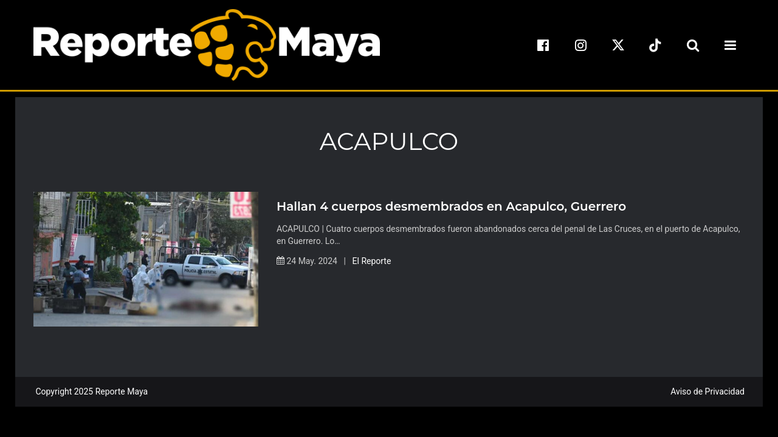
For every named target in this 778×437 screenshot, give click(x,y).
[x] (618, 44)
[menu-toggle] (730, 44)
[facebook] (543, 44)
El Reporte (372, 261)
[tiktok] (655, 44)
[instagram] (580, 44)
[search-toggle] (692, 44)
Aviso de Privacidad (707, 391)
